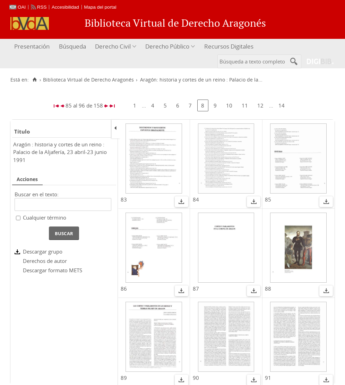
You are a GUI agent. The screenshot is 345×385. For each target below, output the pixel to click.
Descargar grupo (42, 251)
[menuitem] (32, 46)
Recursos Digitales (228, 46)
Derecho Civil (113, 46)
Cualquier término (44, 217)
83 (124, 199)
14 (281, 105)
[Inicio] (34, 79)
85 (268, 199)
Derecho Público (167, 46)
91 (268, 377)
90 (196, 377)
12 (260, 105)
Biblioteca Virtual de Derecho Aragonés (88, 80)
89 (124, 377)
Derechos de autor (45, 260)
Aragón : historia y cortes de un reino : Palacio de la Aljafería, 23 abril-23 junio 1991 (60, 152)
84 (196, 199)
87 (196, 288)
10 (229, 105)
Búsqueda (72, 46)
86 (124, 288)
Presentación (32, 46)
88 (268, 288)
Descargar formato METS (52, 270)
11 (245, 105)
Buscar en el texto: (37, 194)
